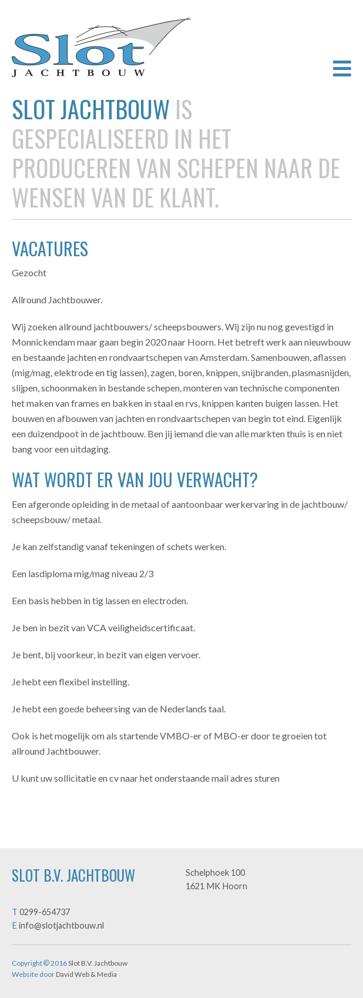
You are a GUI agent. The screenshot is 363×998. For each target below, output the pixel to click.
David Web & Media (86, 974)
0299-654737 (44, 912)
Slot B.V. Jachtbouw (101, 47)
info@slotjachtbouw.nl (61, 925)
